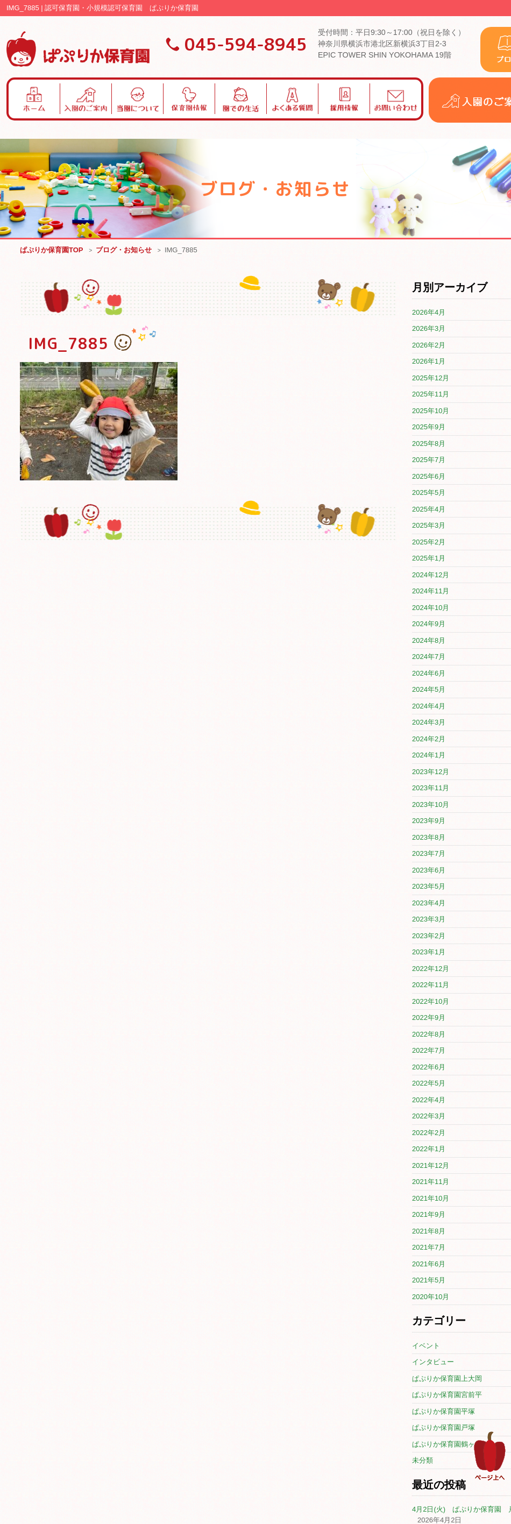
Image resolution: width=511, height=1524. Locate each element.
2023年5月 (428, 887)
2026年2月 (428, 346)
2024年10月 (430, 608)
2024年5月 (428, 690)
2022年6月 (428, 1068)
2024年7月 (428, 657)
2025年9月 (428, 427)
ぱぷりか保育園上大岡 (447, 1379)
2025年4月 (428, 510)
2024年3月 (428, 723)
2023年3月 (428, 920)
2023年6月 (428, 871)
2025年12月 (430, 378)
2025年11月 (430, 395)
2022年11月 (430, 985)
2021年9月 (428, 1215)
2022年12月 (430, 969)
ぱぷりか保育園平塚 (443, 1412)
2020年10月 (430, 1297)
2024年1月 (428, 756)
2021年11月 (430, 1182)
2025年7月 (428, 460)
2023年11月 (430, 788)
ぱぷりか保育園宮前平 (447, 1395)
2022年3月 (428, 1116)
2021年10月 (430, 1199)
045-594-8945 (245, 44)
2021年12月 (430, 1166)
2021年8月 (428, 1232)
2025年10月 (430, 411)
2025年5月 (428, 493)
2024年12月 (430, 575)
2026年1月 (428, 362)
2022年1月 (428, 1149)
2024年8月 (428, 641)
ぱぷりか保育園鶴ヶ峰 (447, 1445)
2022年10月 (430, 1002)
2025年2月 (428, 542)
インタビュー (433, 1362)
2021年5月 (428, 1281)
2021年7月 (428, 1248)
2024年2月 (428, 739)
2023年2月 (428, 936)
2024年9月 (428, 624)
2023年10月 (430, 805)
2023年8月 (428, 838)
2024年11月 (430, 591)
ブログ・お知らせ (124, 250)
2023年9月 (428, 821)
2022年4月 (428, 1100)
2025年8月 (428, 444)
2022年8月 (428, 1035)
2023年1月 (428, 952)
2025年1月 (428, 559)
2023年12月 (430, 772)
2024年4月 (428, 707)
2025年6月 (428, 477)
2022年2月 (428, 1133)
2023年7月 (428, 854)
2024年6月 (428, 674)
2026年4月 (428, 313)
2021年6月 (428, 1264)
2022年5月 (428, 1084)
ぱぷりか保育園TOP (51, 250)
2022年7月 (428, 1051)
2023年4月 (428, 903)
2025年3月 (428, 526)
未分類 (422, 1461)
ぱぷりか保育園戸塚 (443, 1428)
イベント (426, 1346)
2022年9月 (428, 1018)
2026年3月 (428, 329)
